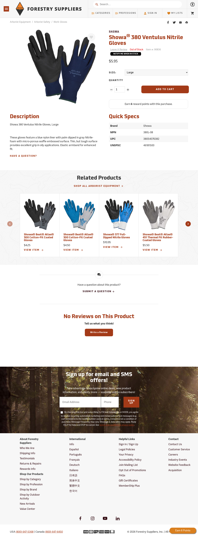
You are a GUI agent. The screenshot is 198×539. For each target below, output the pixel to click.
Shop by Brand (28, 489)
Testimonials (27, 458)
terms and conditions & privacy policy (117, 425)
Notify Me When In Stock (125, 54)
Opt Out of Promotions (132, 470)
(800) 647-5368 (24, 531)
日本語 (73, 475)
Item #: (153, 49)
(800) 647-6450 (54, 531)
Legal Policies (127, 449)
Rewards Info (27, 469)
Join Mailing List (128, 465)
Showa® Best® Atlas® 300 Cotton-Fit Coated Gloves (39, 237)
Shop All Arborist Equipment (98, 186)
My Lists (175, 13)
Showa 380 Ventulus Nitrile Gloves (146, 40)
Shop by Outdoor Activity (30, 496)
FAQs (122, 475)
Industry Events (177, 459)
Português (75, 454)
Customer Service (179, 449)
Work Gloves (60, 22)
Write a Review (99, 332)
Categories (100, 13)
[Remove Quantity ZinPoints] (111, 89)
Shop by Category (30, 479)
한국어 (73, 491)
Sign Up (131, 402)
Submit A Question (99, 291)
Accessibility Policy (130, 459)
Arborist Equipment (20, 22)
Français (74, 459)
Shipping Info (27, 453)
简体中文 (74, 480)
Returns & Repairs (30, 463)
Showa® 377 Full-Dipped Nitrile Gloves (116, 236)
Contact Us (175, 444)
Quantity (116, 80)
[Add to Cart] (165, 89)
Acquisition (175, 470)
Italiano (73, 470)
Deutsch (74, 465)
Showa (114, 32)
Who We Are (27, 448)
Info (71, 444)
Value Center (27, 509)
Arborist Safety (42, 22)
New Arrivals (27, 503)
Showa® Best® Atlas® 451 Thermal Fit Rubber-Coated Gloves (158, 237)
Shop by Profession (31, 484)
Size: (112, 73)
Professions (125, 13)
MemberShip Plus (129, 485)
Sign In (150, 13)
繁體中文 (74, 485)
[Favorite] (91, 37)
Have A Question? (23, 156)
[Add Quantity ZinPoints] (128, 89)
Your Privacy (126, 454)
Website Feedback (179, 465)
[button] (10, 223)
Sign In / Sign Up (128, 444)
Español (74, 449)
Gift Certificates (128, 480)
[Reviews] (118, 49)
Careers (173, 454)
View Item (34, 250)
